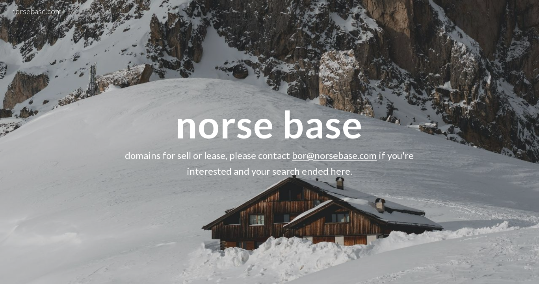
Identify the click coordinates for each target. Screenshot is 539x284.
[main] (269, 142)
